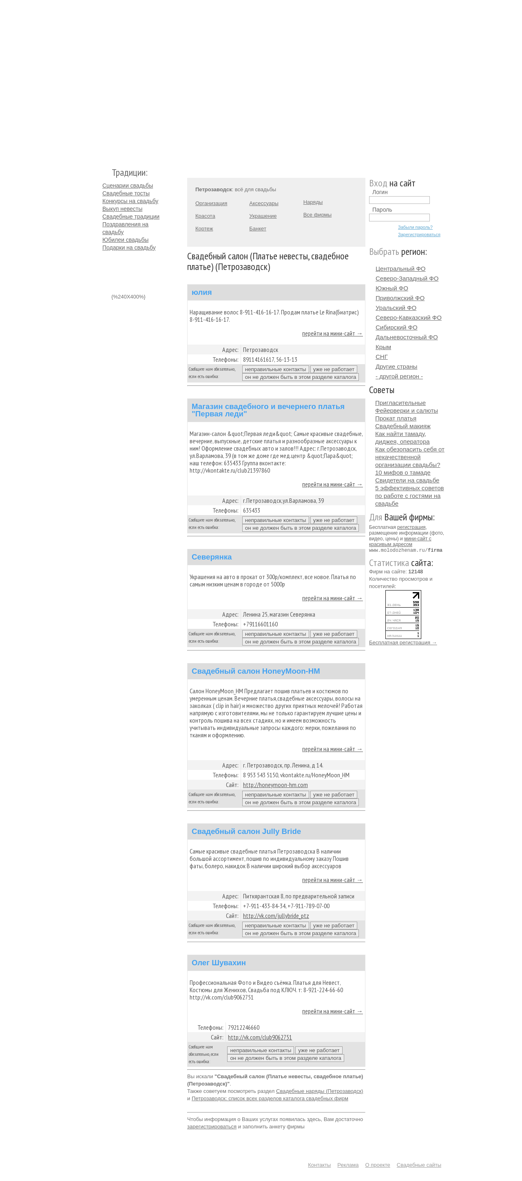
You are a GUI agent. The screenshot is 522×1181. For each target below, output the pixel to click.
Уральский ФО (396, 307)
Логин (380, 192)
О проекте (377, 1165)
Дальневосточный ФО (407, 337)
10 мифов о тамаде (403, 472)
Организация (211, 203)
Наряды (313, 202)
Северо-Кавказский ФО (409, 317)
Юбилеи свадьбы (125, 240)
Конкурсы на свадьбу (130, 201)
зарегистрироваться (212, 1126)
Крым (383, 346)
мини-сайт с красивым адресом (400, 541)
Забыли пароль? (415, 227)
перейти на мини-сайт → (332, 333)
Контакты (319, 1165)
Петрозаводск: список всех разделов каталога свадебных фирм (270, 1098)
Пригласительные (400, 402)
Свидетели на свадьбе (407, 480)
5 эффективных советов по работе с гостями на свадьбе (409, 495)
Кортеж (204, 229)
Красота (205, 216)
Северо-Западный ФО (407, 278)
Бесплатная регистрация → (403, 642)
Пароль (382, 209)
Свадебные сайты (419, 1165)
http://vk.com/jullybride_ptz (276, 915)
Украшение (262, 216)
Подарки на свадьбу (129, 247)
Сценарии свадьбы (127, 185)
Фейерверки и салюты (406, 410)
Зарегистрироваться (419, 234)
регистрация (411, 527)
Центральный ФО (401, 268)
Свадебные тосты (126, 193)
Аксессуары (263, 203)
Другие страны (396, 366)
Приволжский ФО (400, 297)
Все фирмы (317, 215)
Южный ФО (392, 288)
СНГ (382, 356)
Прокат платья (395, 418)
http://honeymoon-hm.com (275, 785)
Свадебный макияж (403, 425)
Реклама (347, 1165)
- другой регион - (399, 376)
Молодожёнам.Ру (105, 79)
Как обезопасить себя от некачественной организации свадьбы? (410, 457)
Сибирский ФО (397, 327)
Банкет (257, 229)
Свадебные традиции (130, 216)
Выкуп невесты (122, 209)
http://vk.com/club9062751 (260, 1037)
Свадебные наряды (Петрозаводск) (319, 1091)
